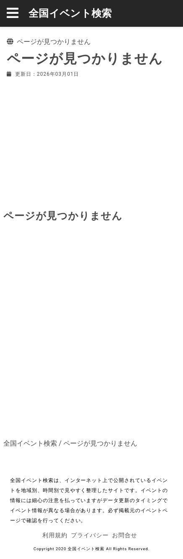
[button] (18, 13)
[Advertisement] (91, 142)
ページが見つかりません (100, 443)
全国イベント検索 (70, 13)
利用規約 (55, 535)
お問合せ (124, 535)
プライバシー (90, 535)
